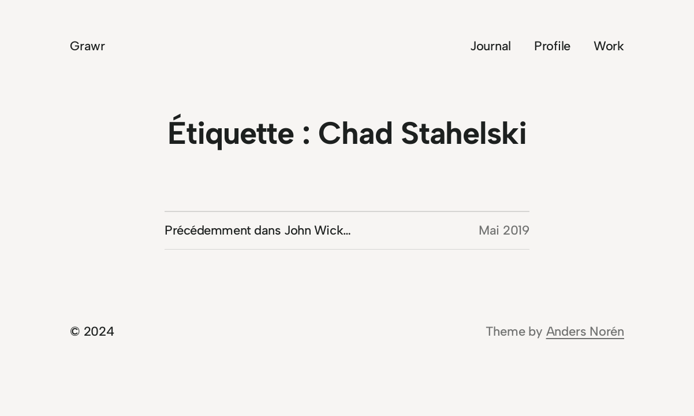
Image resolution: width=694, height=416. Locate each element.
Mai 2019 (504, 230)
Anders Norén (585, 331)
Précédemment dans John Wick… (258, 230)
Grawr (87, 46)
